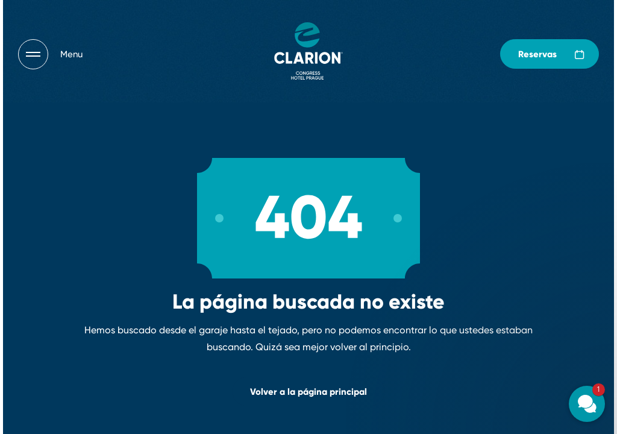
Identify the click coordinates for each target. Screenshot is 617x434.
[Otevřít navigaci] (50, 54)
